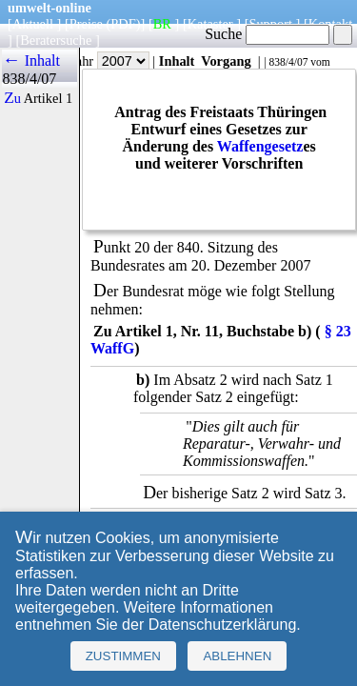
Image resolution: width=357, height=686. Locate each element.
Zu (12, 98)
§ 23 (338, 331)
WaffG (112, 348)
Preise (86, 23)
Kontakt (330, 23)
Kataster (210, 23)
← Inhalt (31, 60)
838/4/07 (287, 62)
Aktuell (32, 23)
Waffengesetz (260, 146)
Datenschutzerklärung (223, 624)
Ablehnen (237, 656)
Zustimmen (123, 656)
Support (270, 23)
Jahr (109, 61)
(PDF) (124, 23)
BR (162, 23)
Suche (267, 34)
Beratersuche (55, 40)
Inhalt (177, 61)
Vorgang (226, 61)
